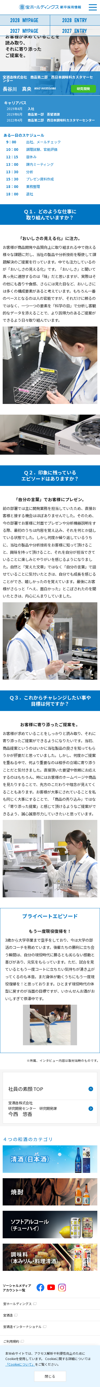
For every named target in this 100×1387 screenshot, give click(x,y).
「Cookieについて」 (20, 1364)
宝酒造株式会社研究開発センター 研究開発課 (32, 1108)
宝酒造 (8, 1315)
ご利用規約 (11, 1341)
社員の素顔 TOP (25, 1088)
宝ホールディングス (17, 1303)
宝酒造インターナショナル (22, 1326)
